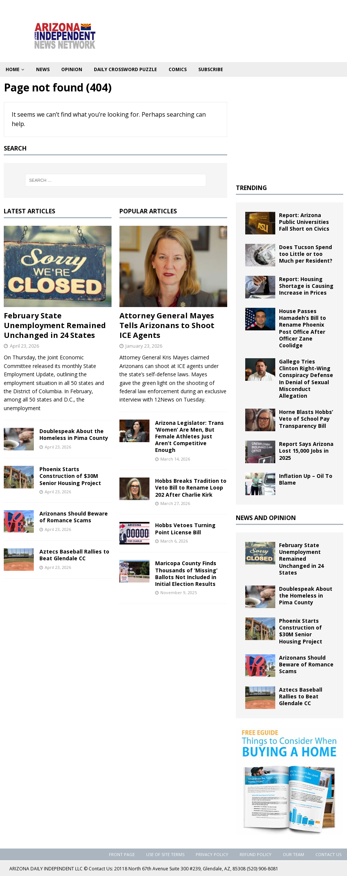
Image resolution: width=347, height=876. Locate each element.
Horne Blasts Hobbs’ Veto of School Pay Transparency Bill (306, 418)
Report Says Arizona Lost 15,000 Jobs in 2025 (306, 450)
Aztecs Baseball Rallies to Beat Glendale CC (74, 555)
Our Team (293, 854)
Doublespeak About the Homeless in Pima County (73, 434)
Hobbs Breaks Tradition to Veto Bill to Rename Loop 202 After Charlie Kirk (190, 487)
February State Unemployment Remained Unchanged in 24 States (55, 325)
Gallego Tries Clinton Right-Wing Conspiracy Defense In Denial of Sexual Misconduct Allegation (306, 378)
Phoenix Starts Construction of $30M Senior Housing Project (70, 475)
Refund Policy (256, 854)
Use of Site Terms (165, 854)
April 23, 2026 (24, 345)
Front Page (122, 854)
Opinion (71, 69)
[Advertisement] (289, 128)
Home (13, 69)
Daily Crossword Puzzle (125, 69)
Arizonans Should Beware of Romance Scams (73, 517)
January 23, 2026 (143, 345)
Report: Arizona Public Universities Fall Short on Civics (304, 221)
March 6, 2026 (174, 541)
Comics (178, 69)
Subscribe (210, 69)
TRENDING (251, 188)
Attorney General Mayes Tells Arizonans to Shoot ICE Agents (166, 325)
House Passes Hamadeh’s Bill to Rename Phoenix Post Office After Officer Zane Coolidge (302, 328)
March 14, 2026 (175, 459)
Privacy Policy (212, 854)
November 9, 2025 (178, 592)
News (43, 69)
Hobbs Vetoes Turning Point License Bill (185, 528)
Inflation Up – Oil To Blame (305, 479)
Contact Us (328, 854)
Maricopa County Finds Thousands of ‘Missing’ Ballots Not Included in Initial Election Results (186, 573)
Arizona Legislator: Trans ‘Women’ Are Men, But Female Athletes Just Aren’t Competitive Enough (189, 436)
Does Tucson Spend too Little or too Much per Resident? (305, 253)
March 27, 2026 (175, 503)
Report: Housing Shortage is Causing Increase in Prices (306, 285)
